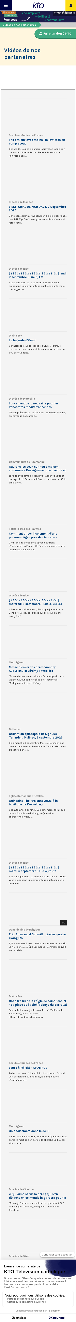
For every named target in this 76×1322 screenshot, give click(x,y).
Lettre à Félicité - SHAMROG (28, 1068)
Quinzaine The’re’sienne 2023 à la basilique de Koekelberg (33, 802)
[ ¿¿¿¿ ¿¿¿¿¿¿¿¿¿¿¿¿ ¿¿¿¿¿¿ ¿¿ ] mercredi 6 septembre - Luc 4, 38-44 (35, 602)
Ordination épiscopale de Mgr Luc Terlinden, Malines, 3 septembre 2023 (36, 735)
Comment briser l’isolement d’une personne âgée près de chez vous (33, 535)
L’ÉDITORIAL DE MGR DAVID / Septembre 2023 (37, 208)
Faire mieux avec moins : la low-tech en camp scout (37, 141)
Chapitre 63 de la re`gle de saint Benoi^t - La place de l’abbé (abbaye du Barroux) (38, 1003)
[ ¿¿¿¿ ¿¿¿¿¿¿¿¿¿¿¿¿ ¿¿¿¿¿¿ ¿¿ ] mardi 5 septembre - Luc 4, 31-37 (34, 869)
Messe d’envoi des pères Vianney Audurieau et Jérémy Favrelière (32, 669)
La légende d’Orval (22, 340)
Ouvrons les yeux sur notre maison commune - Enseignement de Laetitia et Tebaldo (37, 468)
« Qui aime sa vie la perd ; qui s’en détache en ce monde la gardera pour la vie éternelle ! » (37, 1196)
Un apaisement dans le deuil (29, 1131)
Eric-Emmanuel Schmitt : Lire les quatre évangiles (37, 936)
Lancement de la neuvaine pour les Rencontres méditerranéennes (34, 405)
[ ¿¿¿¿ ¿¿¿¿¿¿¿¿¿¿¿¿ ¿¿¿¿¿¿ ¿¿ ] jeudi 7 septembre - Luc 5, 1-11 (37, 275)
